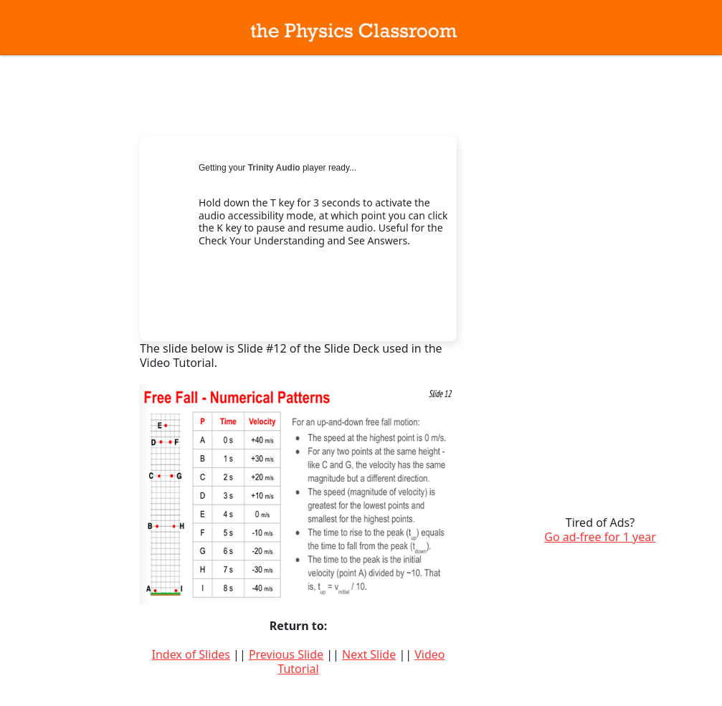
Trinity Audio (274, 168)
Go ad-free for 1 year (600, 537)
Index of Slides (191, 654)
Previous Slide (286, 654)
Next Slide (369, 654)
